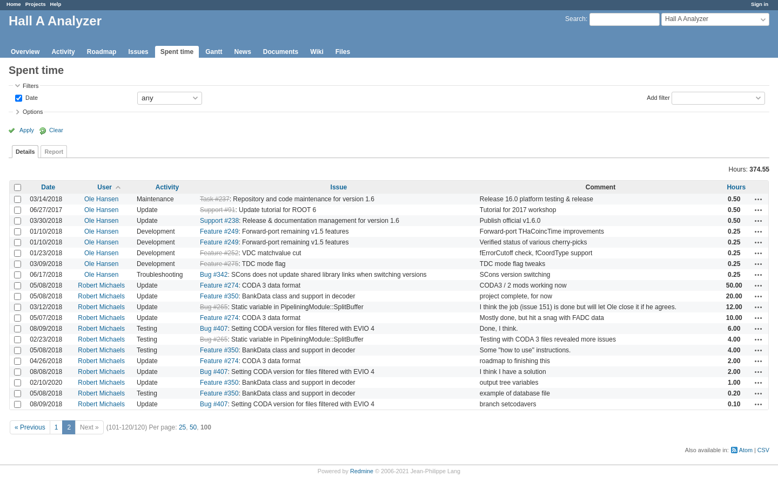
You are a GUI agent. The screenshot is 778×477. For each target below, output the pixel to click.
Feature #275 (219, 264)
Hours (736, 187)
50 (193, 427)
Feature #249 (219, 231)
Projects (35, 4)
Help (56, 4)
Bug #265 (213, 307)
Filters (30, 86)
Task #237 (215, 199)
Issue (339, 187)
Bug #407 (213, 328)
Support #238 (219, 220)
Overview (25, 52)
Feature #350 (219, 296)
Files (343, 52)
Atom (746, 450)
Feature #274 (219, 285)
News (242, 52)
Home (13, 4)
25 (182, 427)
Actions (758, 199)
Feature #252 (219, 253)
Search (575, 19)
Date (31, 97)
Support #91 (217, 210)
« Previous (30, 427)
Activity (63, 52)
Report (53, 151)
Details (25, 151)
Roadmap (102, 52)
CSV (763, 450)
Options (33, 111)
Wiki (317, 52)
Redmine (361, 471)
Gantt (213, 52)
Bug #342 (213, 274)
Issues (138, 52)
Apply (26, 130)
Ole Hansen (101, 199)
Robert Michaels (101, 285)
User (104, 187)
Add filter (658, 97)
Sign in (759, 4)
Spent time (176, 52)
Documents (280, 52)
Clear (56, 130)
